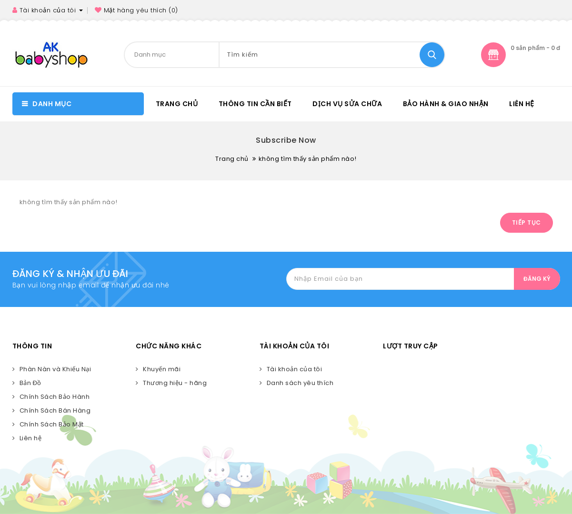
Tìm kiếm (432, 54)
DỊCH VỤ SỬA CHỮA (347, 104)
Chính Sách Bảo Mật (52, 424)
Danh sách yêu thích (300, 382)
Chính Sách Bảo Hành (55, 396)
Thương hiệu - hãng (175, 382)
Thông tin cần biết (255, 104)
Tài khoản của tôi (294, 369)
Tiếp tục (526, 222)
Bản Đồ (30, 382)
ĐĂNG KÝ (537, 279)
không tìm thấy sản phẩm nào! (308, 158)
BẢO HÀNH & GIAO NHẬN (446, 104)
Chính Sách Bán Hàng (55, 410)
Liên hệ (521, 104)
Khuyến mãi (162, 369)
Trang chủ (177, 104)
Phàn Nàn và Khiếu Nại (55, 369)
